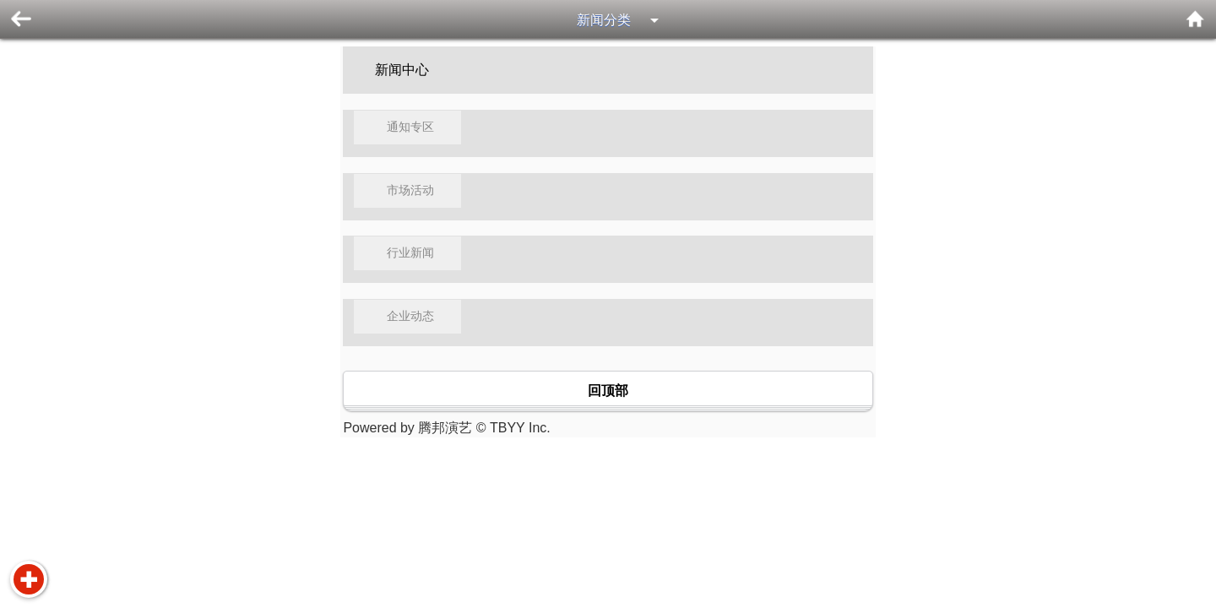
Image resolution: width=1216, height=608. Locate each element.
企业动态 (410, 316)
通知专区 (410, 127)
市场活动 (410, 190)
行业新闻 (410, 253)
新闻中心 (402, 69)
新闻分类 (604, 20)
